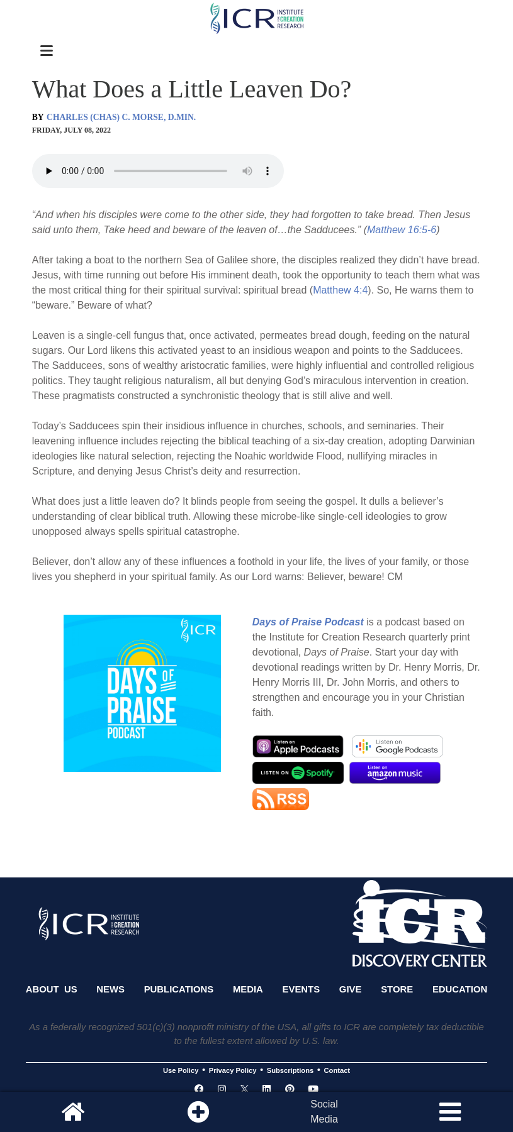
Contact (337, 1070)
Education (459, 989)
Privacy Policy (233, 1070)
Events (301, 989)
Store (397, 989)
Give (350, 989)
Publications (178, 989)
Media (248, 989)
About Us (51, 989)
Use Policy (180, 1070)
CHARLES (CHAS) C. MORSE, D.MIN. (121, 117)
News (110, 989)
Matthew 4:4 (340, 290)
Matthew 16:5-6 (401, 229)
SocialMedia (324, 1111)
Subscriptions (290, 1070)
